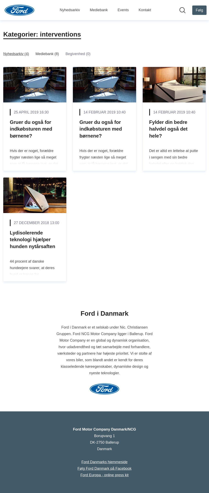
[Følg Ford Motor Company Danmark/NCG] (199, 10)
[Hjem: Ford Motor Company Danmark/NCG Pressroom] (19, 10)
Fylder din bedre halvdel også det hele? (168, 129)
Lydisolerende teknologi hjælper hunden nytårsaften (32, 239)
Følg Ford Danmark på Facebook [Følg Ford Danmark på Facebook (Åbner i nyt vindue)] (104, 468)
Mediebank (99, 10)
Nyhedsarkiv (70, 10)
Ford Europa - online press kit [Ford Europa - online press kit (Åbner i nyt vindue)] (104, 475)
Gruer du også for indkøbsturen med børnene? (31, 129)
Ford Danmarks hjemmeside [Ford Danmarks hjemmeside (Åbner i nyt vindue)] (104, 462)
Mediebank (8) (47, 54)
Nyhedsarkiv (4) (16, 54)
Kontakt (145, 10)
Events (123, 10)
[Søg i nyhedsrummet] (182, 10)
